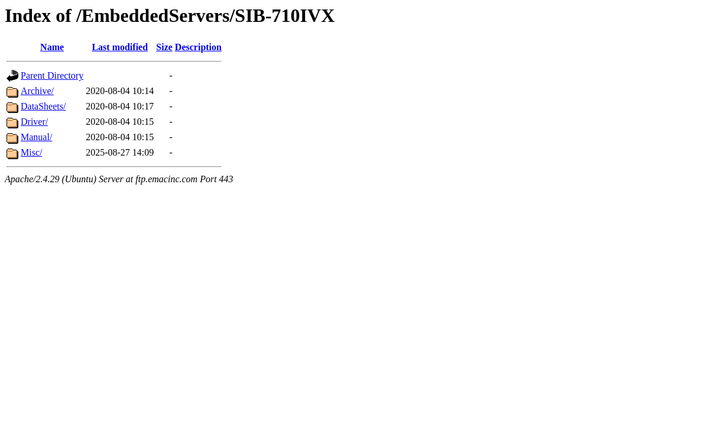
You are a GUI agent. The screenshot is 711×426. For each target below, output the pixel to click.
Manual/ (36, 137)
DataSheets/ (43, 106)
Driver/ (34, 122)
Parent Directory (52, 75)
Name (52, 47)
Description (198, 47)
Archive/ (37, 91)
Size (164, 47)
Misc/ (31, 152)
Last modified (120, 47)
